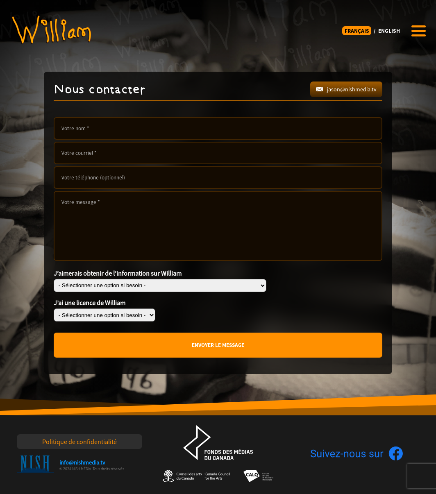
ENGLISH (389, 30)
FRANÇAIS (357, 30)
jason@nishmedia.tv (346, 89)
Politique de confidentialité (79, 441)
